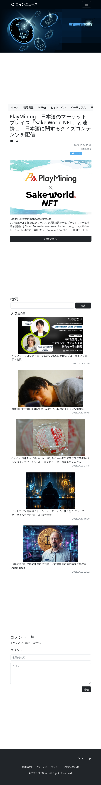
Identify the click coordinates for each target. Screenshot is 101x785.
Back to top (84, 758)
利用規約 (27, 767)
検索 (83, 305)
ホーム (14, 107)
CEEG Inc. (43, 773)
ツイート (76, 153)
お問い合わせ (71, 767)
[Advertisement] (50, 77)
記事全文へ (50, 238)
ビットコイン (58, 107)
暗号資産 (28, 107)
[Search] (42, 305)
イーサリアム (78, 107)
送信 (86, 689)
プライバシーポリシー (48, 767)
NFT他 (42, 107)
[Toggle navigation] (86, 4)
